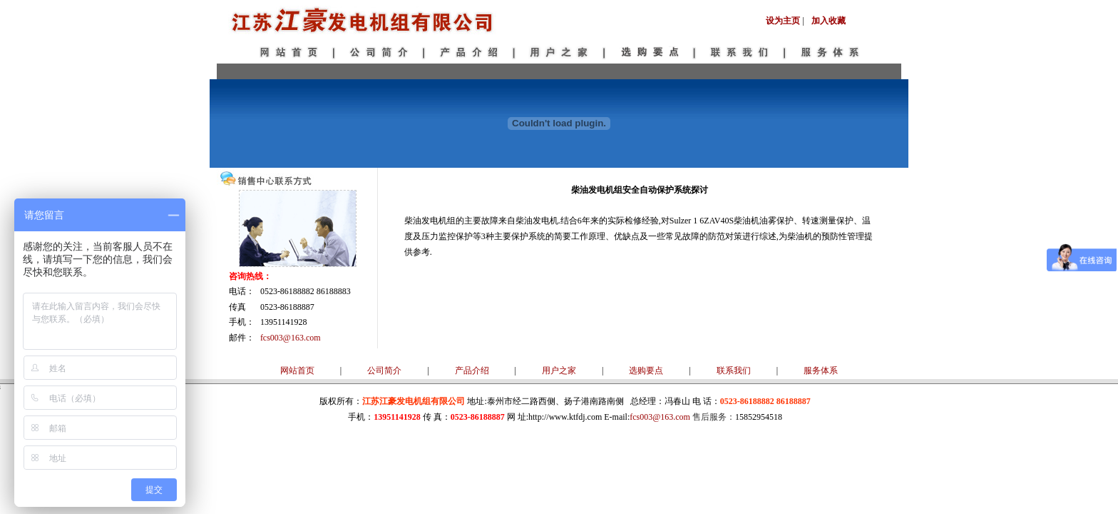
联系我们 (734, 371)
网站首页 (297, 371)
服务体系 (821, 371)
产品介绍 (472, 371)
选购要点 (646, 371)
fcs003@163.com (290, 338)
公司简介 (384, 371)
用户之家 (559, 371)
